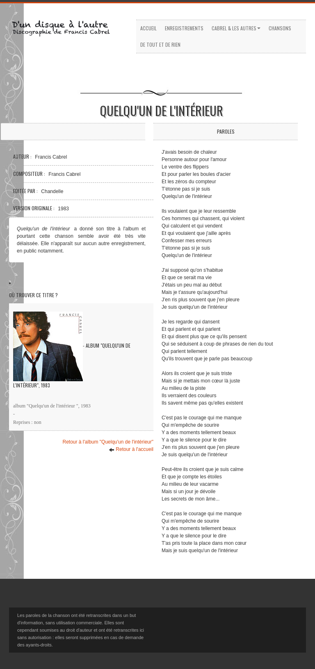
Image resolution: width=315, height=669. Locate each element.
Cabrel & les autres (236, 28)
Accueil (148, 28)
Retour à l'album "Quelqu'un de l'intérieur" (107, 442)
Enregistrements (184, 28)
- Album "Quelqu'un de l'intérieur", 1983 (71, 350)
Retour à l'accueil (131, 449)
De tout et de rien (160, 44)
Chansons (280, 28)
